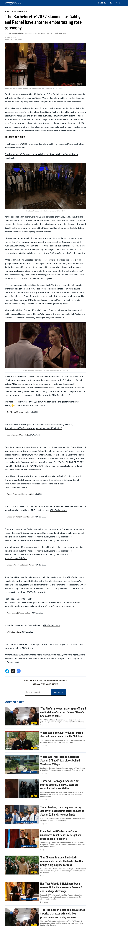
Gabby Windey (42, 98)
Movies (118, 3)
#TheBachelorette (22, 405)
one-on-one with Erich (23, 119)
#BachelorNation (30, 554)
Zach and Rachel (59, 112)
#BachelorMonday (46, 554)
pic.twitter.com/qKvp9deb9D (49, 428)
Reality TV (102, 3)
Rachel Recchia (24, 98)
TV (111, 3)
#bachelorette (38, 405)
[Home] (13, 2)
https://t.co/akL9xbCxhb (16, 558)
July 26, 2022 (32, 412)
